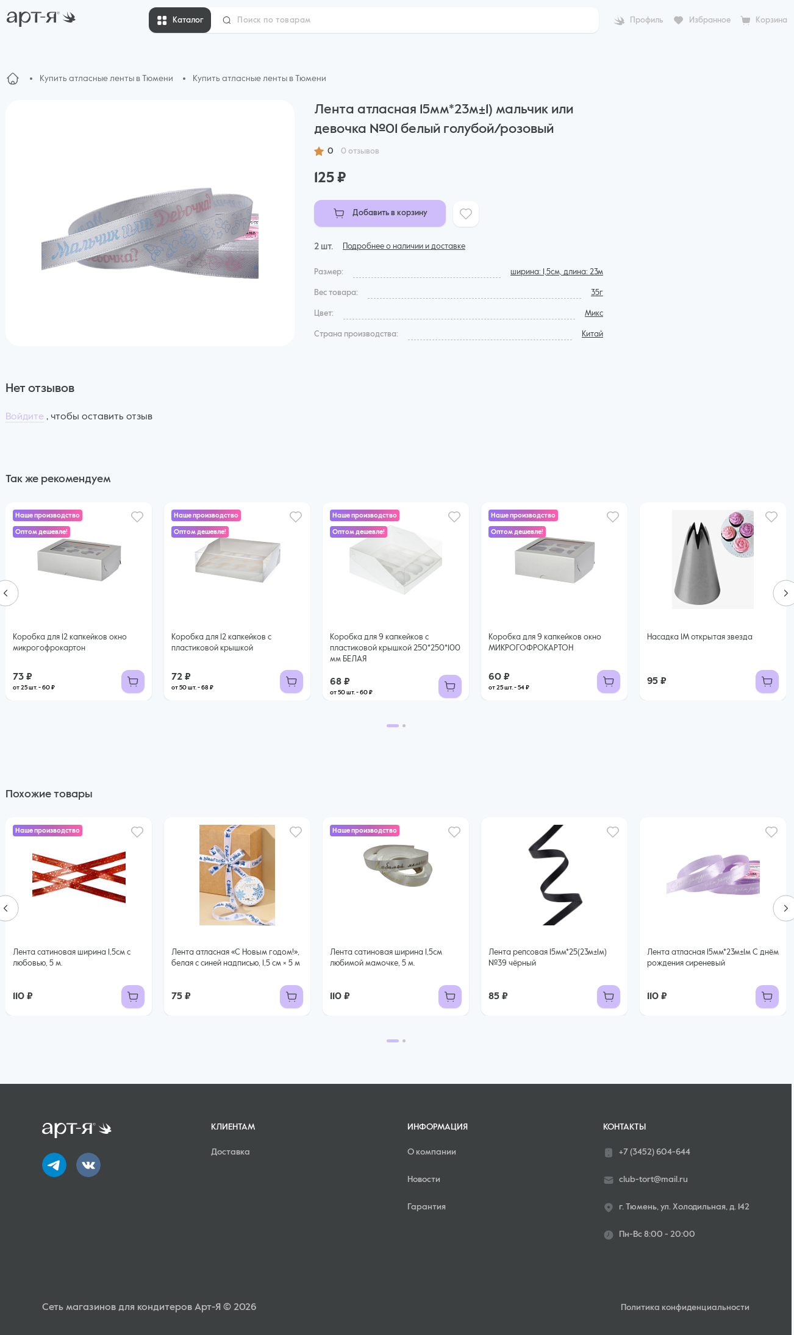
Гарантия (426, 1207)
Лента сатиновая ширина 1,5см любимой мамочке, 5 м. (386, 958)
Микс (594, 314)
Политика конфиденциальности (685, 1307)
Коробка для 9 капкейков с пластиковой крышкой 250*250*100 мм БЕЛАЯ (395, 648)
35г (597, 293)
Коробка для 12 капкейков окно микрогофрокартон (70, 642)
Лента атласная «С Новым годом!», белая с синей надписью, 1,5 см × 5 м (235, 958)
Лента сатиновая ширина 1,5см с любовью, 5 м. (72, 958)
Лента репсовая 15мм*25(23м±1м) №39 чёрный (547, 958)
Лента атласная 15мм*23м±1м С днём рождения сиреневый (713, 958)
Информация (437, 1127)
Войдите (24, 417)
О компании (431, 1152)
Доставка (230, 1152)
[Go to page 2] (404, 725)
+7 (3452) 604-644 (646, 1152)
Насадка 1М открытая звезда (700, 637)
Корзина (771, 20)
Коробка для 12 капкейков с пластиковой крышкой (221, 642)
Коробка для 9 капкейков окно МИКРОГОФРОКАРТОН (544, 642)
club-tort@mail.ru (645, 1180)
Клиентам (233, 1127)
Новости (423, 1179)
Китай (592, 334)
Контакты (624, 1127)
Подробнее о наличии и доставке (404, 247)
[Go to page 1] (393, 725)
